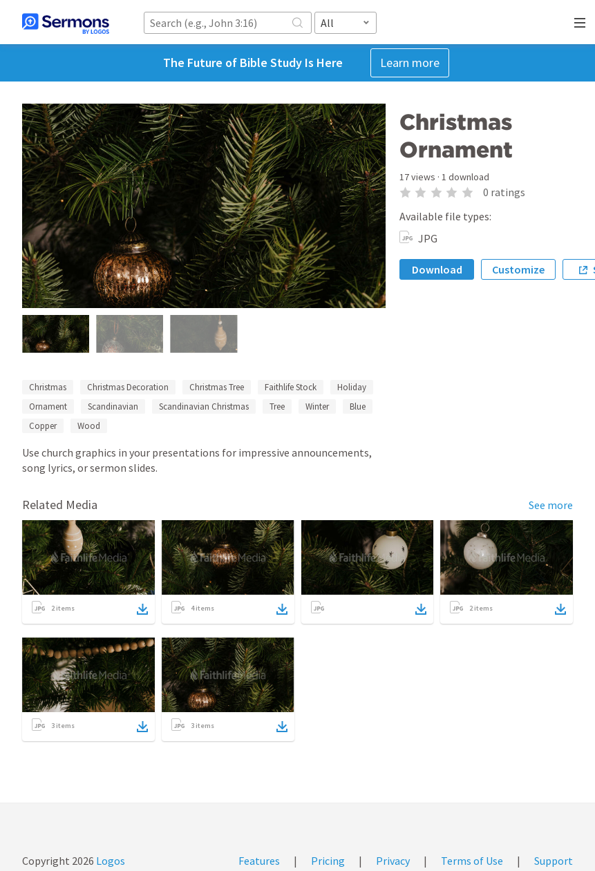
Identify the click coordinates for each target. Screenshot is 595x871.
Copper (43, 426)
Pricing (328, 861)
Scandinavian (113, 406)
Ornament (48, 406)
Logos (109, 861)
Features (259, 861)
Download (437, 269)
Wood (88, 426)
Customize (518, 269)
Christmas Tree (216, 387)
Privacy (393, 861)
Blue (358, 406)
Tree (277, 406)
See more (551, 505)
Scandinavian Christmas (204, 406)
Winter (317, 406)
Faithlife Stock (291, 387)
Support (553, 861)
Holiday (351, 387)
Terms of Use (472, 861)
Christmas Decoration (128, 387)
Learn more (410, 62)
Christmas (47, 387)
